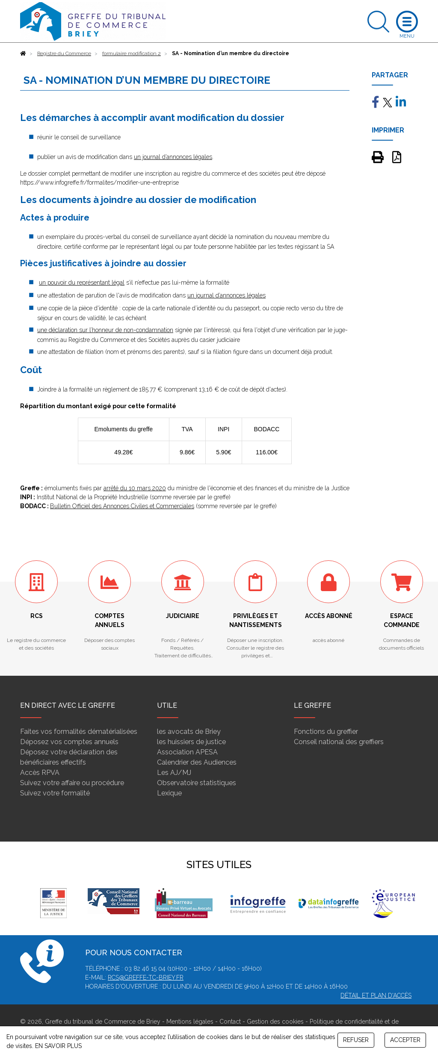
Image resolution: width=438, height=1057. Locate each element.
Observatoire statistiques (196, 783)
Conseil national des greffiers (339, 742)
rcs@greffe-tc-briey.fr (145, 977)
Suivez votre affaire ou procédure (72, 783)
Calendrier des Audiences (197, 762)
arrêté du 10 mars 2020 (135, 488)
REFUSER (356, 1039)
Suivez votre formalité (55, 793)
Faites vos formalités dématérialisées (78, 731)
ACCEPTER (405, 1039)
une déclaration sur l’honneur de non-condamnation (105, 330)
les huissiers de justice (191, 742)
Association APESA (187, 752)
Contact (230, 1021)
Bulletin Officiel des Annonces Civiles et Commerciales (122, 506)
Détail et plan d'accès (375, 995)
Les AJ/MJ (174, 772)
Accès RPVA (39, 772)
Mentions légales (189, 1021)
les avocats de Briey (189, 731)
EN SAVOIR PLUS (58, 1045)
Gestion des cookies (275, 1021)
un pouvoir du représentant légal (81, 282)
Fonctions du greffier (326, 731)
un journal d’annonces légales (173, 156)
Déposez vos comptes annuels (69, 742)
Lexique (169, 793)
